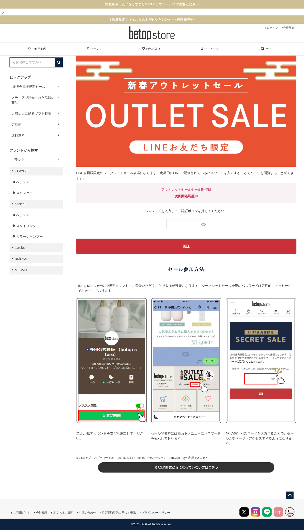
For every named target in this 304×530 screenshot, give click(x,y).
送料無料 (18, 135)
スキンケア (24, 193)
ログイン (272, 27)
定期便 (16, 124)
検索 (58, 61)
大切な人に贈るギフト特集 (31, 113)
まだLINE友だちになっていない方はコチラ (186, 467)
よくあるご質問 (63, 512)
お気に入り (151, 49)
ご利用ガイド (21, 512)
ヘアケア (22, 182)
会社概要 (42, 512)
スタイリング (26, 226)
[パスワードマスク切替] (203, 224)
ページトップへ (290, 495)
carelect (20, 248)
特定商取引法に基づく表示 (119, 512)
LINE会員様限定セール (28, 87)
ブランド (94, 49)
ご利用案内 (37, 49)
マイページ (209, 49)
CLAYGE (21, 171)
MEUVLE (21, 270)
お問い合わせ (87, 512)
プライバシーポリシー (156, 512)
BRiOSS (21, 259)
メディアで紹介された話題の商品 (33, 100)
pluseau (20, 204)
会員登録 (288, 27)
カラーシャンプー (29, 236)
